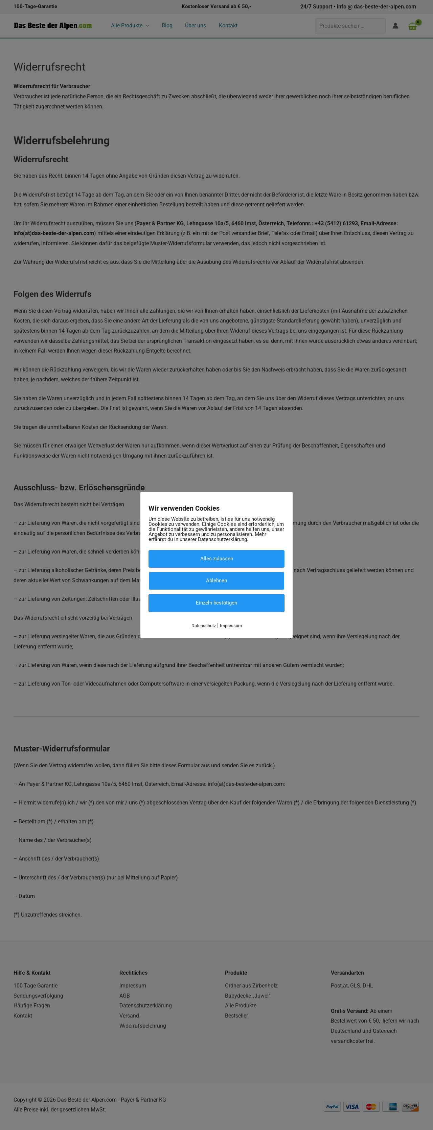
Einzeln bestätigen (216, 603)
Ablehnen (216, 580)
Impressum (231, 625)
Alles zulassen (216, 559)
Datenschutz (203, 625)
